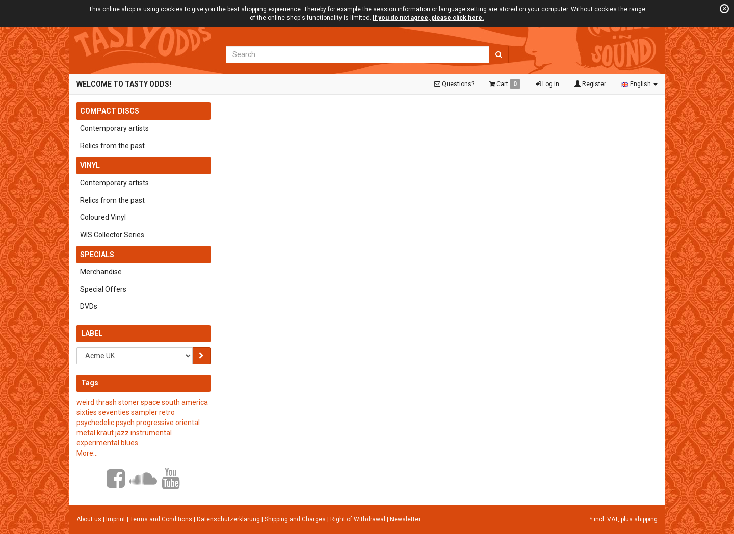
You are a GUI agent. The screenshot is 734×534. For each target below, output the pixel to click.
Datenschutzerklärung (229, 519)
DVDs (88, 306)
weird (85, 402)
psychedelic (95, 422)
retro (167, 412)
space (150, 402)
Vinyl (90, 165)
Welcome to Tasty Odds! (123, 84)
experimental (97, 443)
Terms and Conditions (162, 519)
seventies (113, 412)
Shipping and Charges (296, 519)
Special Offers (103, 289)
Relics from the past (112, 146)
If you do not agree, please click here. (428, 17)
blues (129, 443)
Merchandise (101, 272)
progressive (155, 422)
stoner (128, 402)
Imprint (116, 519)
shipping (646, 519)
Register (590, 84)
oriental (187, 422)
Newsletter (405, 519)
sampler (144, 412)
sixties (86, 412)
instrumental (151, 433)
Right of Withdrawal (358, 519)
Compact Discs (109, 111)
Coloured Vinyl (103, 217)
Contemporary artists (114, 128)
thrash (106, 402)
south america (185, 402)
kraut (105, 433)
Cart (504, 84)
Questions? (454, 84)
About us (88, 519)
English (639, 84)
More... (87, 453)
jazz (122, 433)
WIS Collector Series (112, 235)
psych (125, 422)
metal (85, 433)
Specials (97, 254)
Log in (547, 84)
